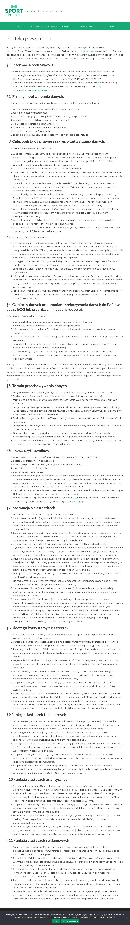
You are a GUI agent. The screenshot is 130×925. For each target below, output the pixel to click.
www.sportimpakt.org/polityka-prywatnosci (37, 93)
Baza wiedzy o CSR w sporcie (43, 26)
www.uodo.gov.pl (77, 505)
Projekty (68, 26)
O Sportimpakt (85, 26)
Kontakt (110, 26)
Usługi (21, 26)
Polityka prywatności (70, 921)
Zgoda (56, 921)
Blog (99, 26)
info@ (96, 86)
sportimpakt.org (91, 51)
